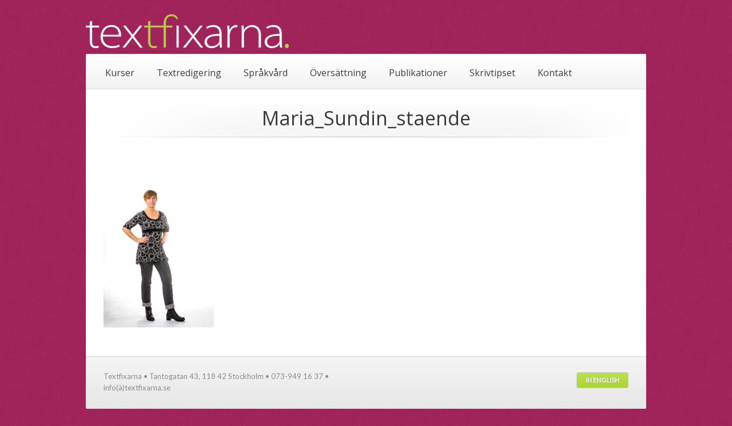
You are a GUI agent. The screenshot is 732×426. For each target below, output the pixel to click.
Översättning (338, 72)
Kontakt (555, 72)
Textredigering (189, 72)
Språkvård (266, 72)
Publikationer (418, 72)
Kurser (119, 72)
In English (602, 380)
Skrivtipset (492, 72)
